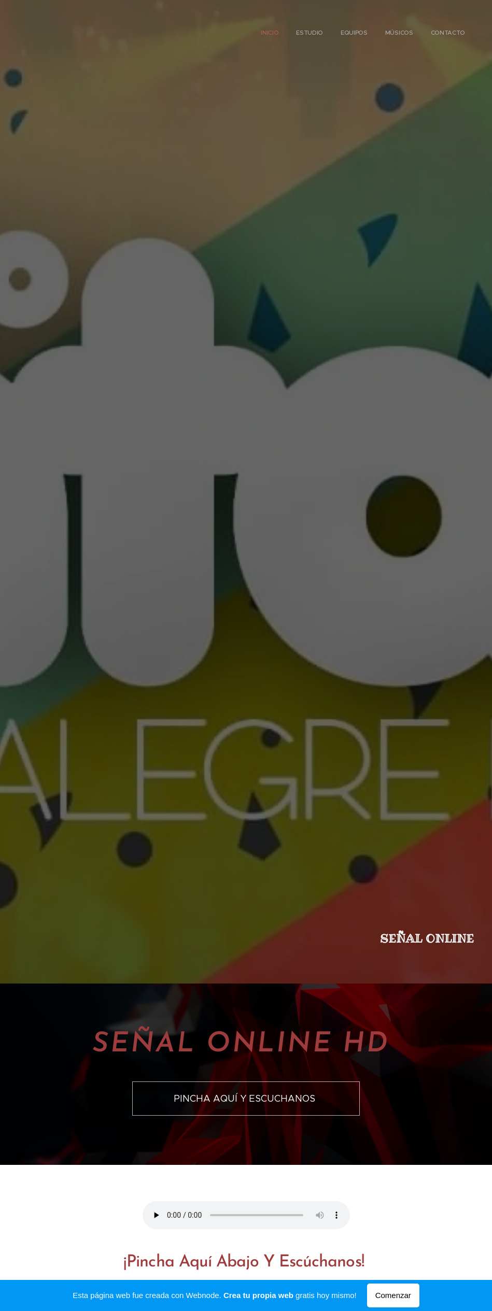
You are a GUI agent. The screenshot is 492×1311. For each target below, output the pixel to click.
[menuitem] (394, 34)
